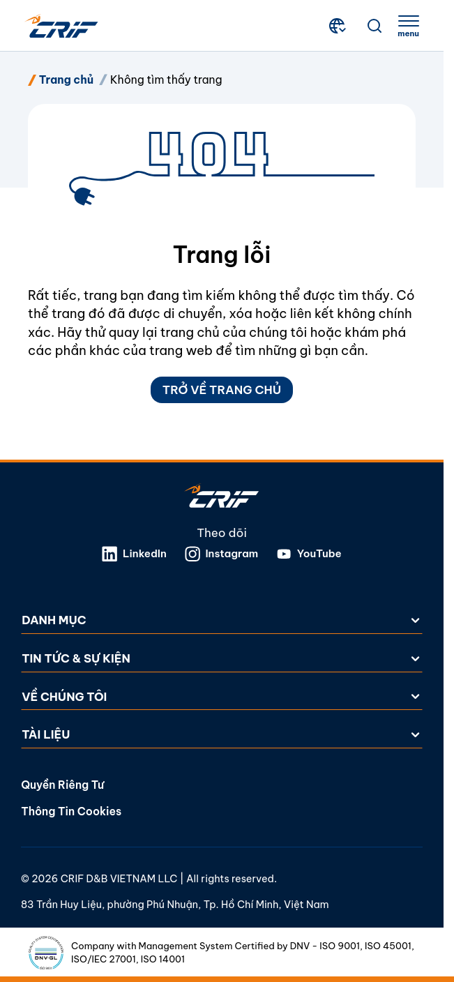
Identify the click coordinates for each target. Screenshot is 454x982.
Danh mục (222, 620)
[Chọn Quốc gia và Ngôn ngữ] (338, 26)
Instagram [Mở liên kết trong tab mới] (222, 554)
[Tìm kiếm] (374, 26)
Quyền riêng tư (62, 785)
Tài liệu (222, 734)
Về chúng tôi (222, 696)
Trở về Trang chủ (221, 389)
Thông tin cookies (71, 811)
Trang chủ (66, 79)
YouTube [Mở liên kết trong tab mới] (309, 554)
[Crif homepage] (61, 26)
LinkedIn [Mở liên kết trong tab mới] (134, 554)
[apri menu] (408, 26)
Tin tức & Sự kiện (222, 658)
